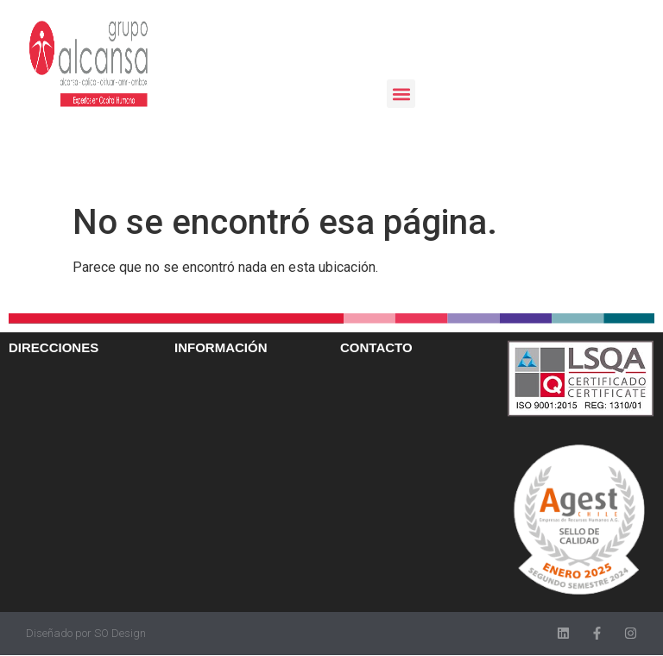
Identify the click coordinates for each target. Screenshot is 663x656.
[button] (401, 93)
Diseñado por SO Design (86, 633)
